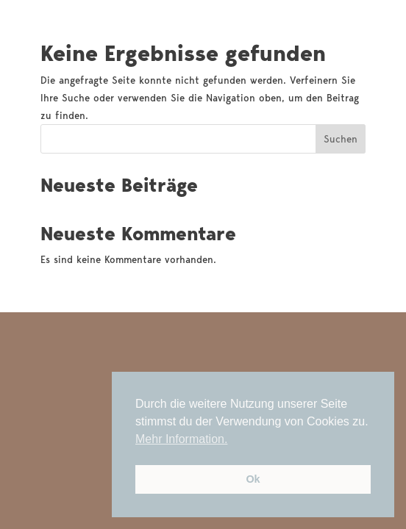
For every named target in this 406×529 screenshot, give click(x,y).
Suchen (340, 139)
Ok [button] (253, 479)
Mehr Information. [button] (181, 439)
